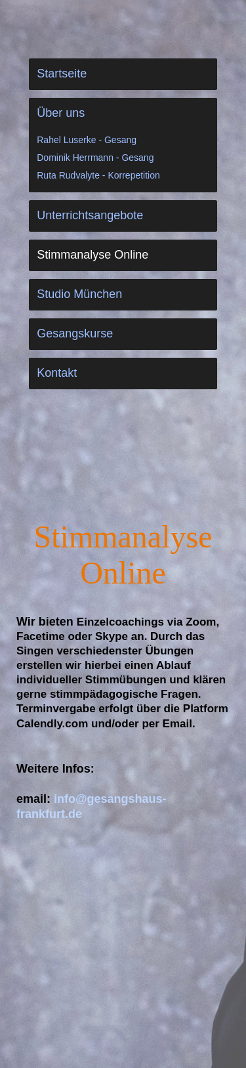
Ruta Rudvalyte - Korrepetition (98, 175)
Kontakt (57, 372)
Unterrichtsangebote (90, 215)
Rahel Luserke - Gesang (86, 140)
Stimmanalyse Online (92, 254)
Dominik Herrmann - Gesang (95, 157)
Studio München (79, 294)
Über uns (61, 112)
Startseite (62, 73)
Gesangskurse (75, 333)
